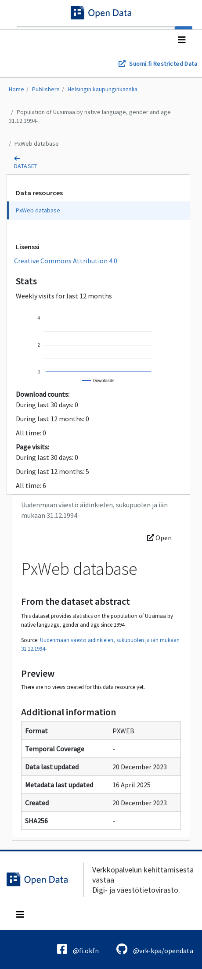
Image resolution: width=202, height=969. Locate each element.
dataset (26, 166)
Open (159, 537)
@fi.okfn (78, 949)
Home (16, 89)
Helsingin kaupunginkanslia (102, 89)
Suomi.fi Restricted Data (163, 64)
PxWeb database (36, 143)
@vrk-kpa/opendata (154, 949)
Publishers (46, 89)
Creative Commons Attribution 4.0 (65, 260)
